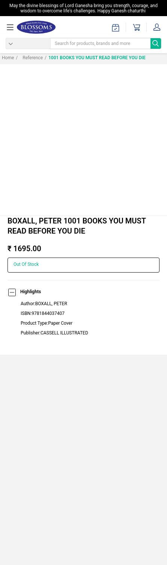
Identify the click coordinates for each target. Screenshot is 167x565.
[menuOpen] (11, 27)
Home (8, 57)
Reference (29, 57)
